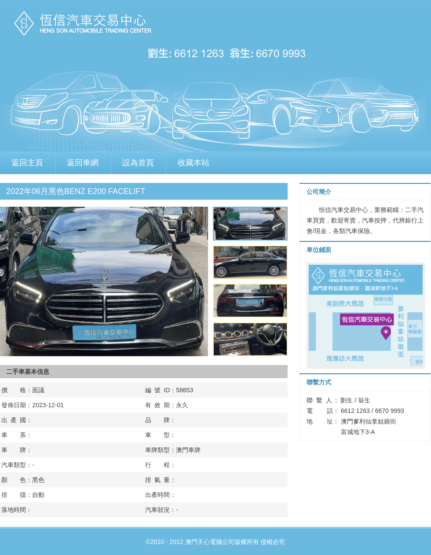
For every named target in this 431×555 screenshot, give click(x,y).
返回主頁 (27, 162)
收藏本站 (193, 162)
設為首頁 (138, 162)
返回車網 (83, 162)
